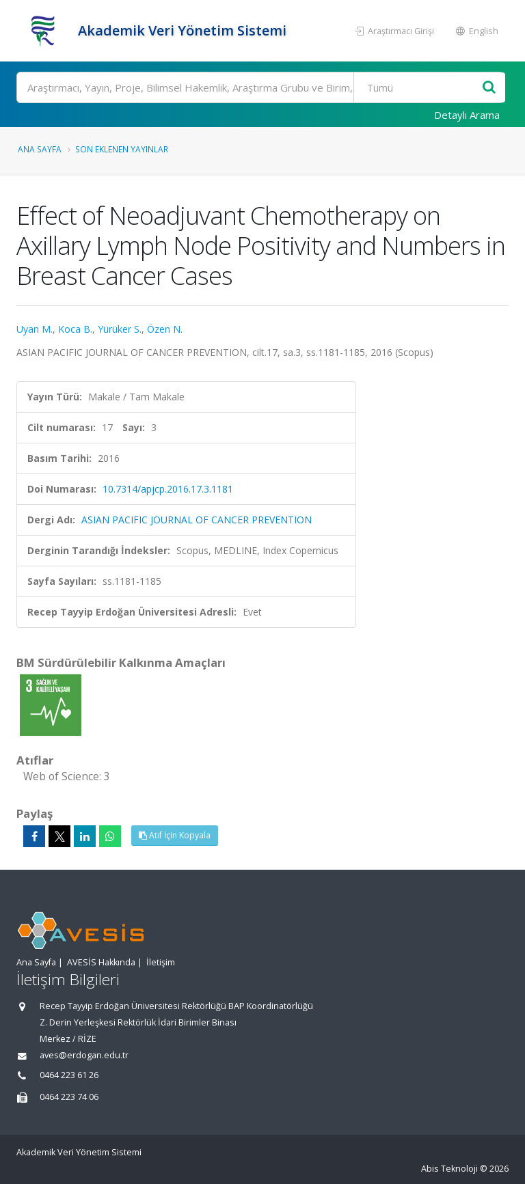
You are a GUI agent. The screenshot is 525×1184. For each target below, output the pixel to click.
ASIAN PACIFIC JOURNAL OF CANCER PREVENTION (196, 519)
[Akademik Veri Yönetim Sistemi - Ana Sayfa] (45, 30)
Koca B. (75, 328)
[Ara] (260, 87)
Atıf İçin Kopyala (175, 835)
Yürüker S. (120, 328)
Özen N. (165, 328)
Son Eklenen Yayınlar (121, 148)
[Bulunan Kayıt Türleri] (418, 87)
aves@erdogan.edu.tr (84, 1055)
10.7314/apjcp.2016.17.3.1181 (168, 488)
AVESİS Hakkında (101, 962)
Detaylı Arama (467, 115)
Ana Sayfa (40, 148)
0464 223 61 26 (69, 1075)
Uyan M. (34, 328)
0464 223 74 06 (69, 1097)
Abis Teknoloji (449, 1168)
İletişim (160, 962)
